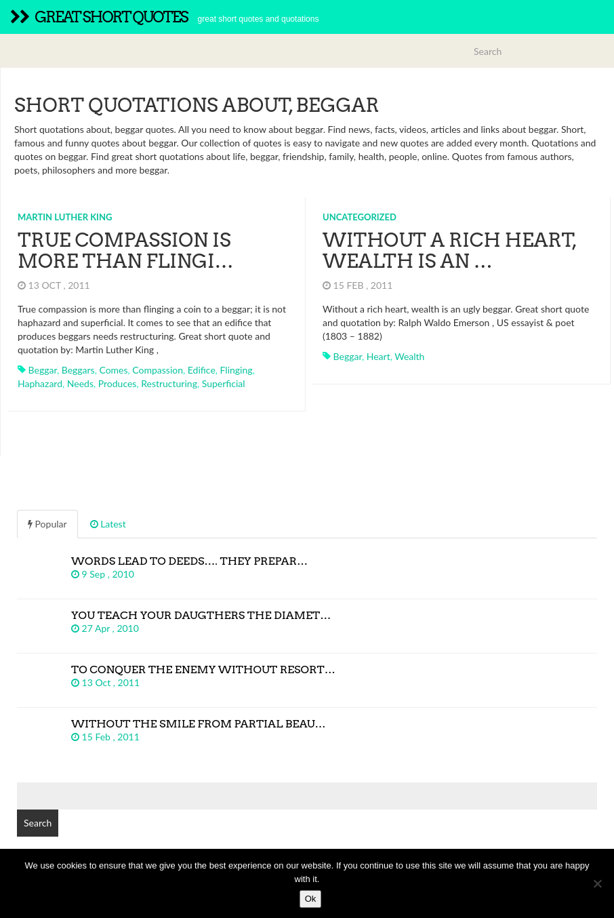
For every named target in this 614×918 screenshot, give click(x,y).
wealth (409, 356)
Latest (108, 524)
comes (113, 370)
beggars (78, 370)
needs (80, 383)
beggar (42, 370)
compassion (157, 370)
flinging (236, 370)
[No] (597, 883)
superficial (223, 383)
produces (117, 383)
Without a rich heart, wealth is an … (449, 250)
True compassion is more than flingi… (126, 250)
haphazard (40, 383)
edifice (202, 370)
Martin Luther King (65, 217)
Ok (310, 899)
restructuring (169, 383)
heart (378, 356)
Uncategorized (359, 217)
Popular (47, 524)
